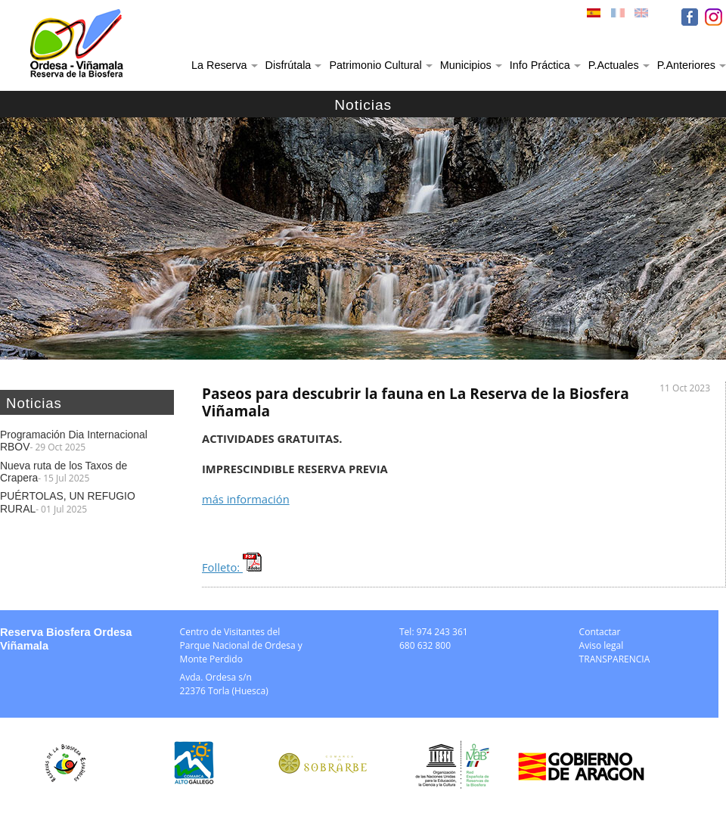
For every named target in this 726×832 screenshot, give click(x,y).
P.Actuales (613, 65)
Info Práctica (540, 65)
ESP (595, 17)
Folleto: (232, 567)
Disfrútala (288, 65)
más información (246, 498)
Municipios (466, 65)
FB (689, 17)
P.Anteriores (686, 65)
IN (713, 17)
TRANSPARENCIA (614, 659)
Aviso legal (601, 645)
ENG (642, 17)
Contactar (600, 631)
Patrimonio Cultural (375, 65)
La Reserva (219, 65)
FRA (619, 17)
